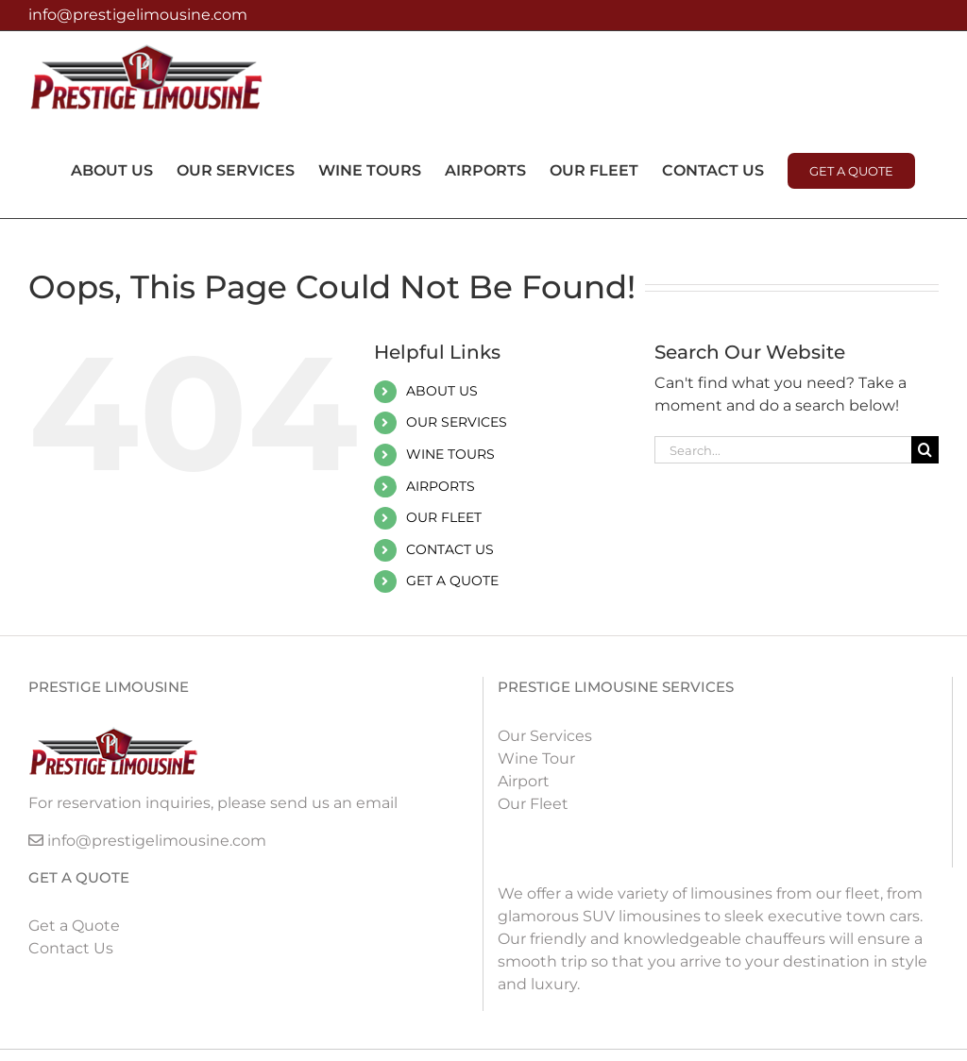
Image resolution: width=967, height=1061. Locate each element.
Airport (524, 781)
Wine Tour (536, 758)
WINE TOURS (450, 454)
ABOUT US (442, 390)
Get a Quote (74, 926)
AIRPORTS (440, 486)
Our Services (545, 736)
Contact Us (70, 948)
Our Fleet (533, 804)
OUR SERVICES (456, 421)
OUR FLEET (444, 517)
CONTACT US (450, 549)
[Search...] (782, 449)
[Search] (925, 449)
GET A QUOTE (452, 580)
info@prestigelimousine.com (137, 15)
